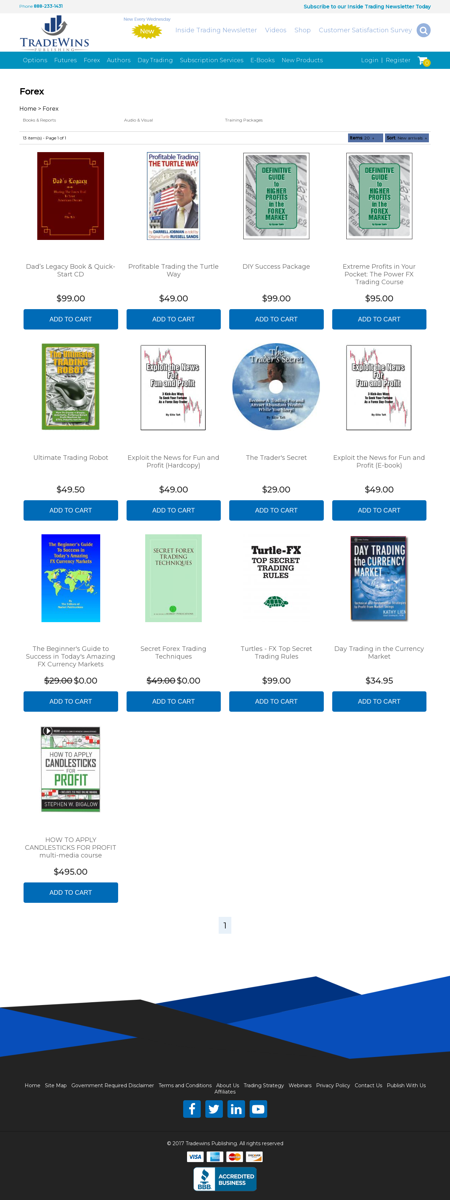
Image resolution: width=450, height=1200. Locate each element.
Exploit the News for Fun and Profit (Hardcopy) (173, 461)
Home (28, 108)
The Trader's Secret (276, 458)
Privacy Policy (333, 1085)
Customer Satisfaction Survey (365, 30)
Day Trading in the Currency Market (379, 652)
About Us (227, 1085)
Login (370, 60)
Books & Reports (39, 120)
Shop (303, 30)
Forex (92, 60)
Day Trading (155, 60)
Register (398, 60)
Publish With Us (406, 1085)
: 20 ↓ (362, 138)
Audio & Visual (138, 120)
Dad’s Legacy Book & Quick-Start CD (70, 270)
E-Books (262, 60)
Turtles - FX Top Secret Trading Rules (276, 652)
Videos (276, 30)
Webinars (300, 1085)
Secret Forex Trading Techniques (173, 652)
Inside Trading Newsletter (216, 30)
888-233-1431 (48, 6)
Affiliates (225, 1092)
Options (35, 60)
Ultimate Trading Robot (70, 458)
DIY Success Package (276, 266)
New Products (302, 60)
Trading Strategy (264, 1085)
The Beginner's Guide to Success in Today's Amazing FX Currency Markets (70, 656)
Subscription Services (211, 60)
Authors (118, 60)
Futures (65, 60)
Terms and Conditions (185, 1085)
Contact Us (368, 1085)
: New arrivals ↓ (407, 138)
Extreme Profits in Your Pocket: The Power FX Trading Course (379, 274)
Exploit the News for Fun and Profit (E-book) (379, 461)
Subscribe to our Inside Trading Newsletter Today (367, 7)
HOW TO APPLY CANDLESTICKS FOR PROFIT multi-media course (70, 847)
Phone (26, 6)
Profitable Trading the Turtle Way (173, 270)
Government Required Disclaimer (112, 1085)
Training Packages (244, 120)
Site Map (56, 1085)
